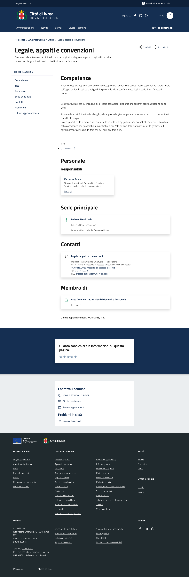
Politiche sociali (103, 473)
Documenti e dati (21, 486)
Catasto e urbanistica (64, 495)
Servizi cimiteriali (104, 491)
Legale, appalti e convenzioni (87, 256)
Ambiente (59, 468)
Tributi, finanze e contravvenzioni (111, 500)
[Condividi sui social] (145, 47)
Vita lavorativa (103, 509)
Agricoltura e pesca (63, 464)
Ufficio (51, 39)
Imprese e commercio (106, 459)
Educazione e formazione (66, 504)
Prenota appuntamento (65, 533)
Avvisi (140, 468)
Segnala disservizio (63, 542)
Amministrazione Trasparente (109, 529)
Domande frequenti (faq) (66, 529)
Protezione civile (103, 482)
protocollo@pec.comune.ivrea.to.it (91, 273)
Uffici (15, 468)
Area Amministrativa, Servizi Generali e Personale (98, 299)
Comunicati (143, 464)
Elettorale (59, 509)
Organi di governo (21, 459)
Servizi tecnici (102, 495)
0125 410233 (81, 270)
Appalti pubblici (62, 477)
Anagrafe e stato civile (65, 473)
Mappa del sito (44, 569)
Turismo (99, 504)
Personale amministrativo (25, 482)
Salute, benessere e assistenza (110, 486)
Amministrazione (36, 39)
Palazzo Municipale (81, 219)
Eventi (141, 492)
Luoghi (141, 487)
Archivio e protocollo (64, 482)
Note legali (101, 538)
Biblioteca (59, 491)
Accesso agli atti (62, 459)
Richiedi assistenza (63, 538)
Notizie (141, 459)
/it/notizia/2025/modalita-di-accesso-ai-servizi (93, 267)
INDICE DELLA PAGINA (32, 71)
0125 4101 (27, 548)
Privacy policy (102, 533)
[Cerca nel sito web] (170, 15)
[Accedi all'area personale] (155, 3)
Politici (16, 477)
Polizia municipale (104, 477)
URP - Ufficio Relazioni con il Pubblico (30, 555)
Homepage (20, 39)
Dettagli (68, 191)
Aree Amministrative (22, 464)
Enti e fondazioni (21, 473)
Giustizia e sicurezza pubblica (68, 513)
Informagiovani (103, 464)
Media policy (19, 569)
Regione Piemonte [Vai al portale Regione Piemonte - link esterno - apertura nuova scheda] (23, 3)
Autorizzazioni (61, 486)
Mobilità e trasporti (105, 468)
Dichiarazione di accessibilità (109, 542)
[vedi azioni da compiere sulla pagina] (160, 47)
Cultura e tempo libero (65, 500)
